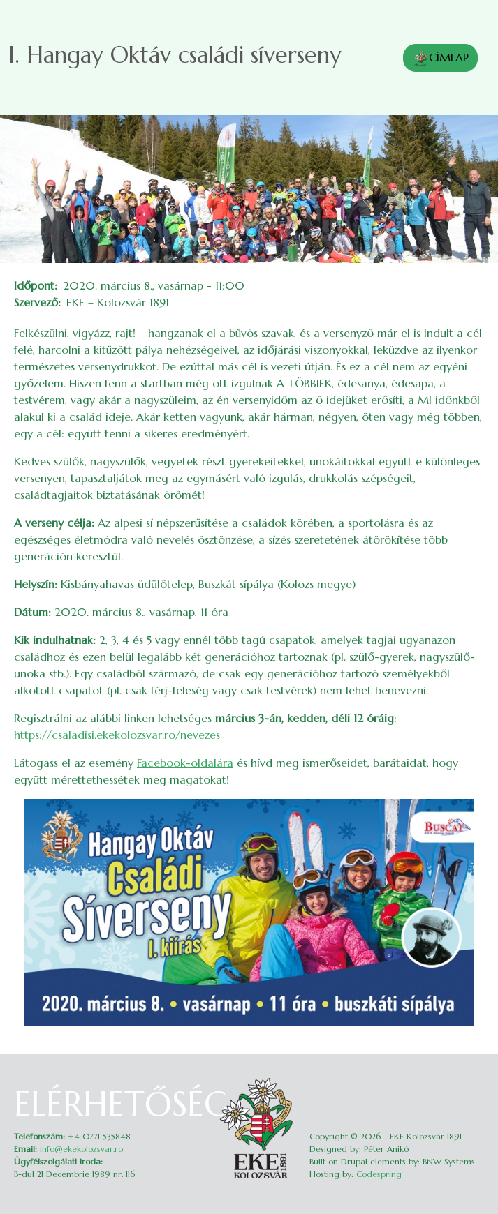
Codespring (379, 1174)
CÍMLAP (440, 58)
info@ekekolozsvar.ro (81, 1149)
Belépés (475, 1082)
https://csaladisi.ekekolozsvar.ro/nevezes (117, 735)
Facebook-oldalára (185, 763)
